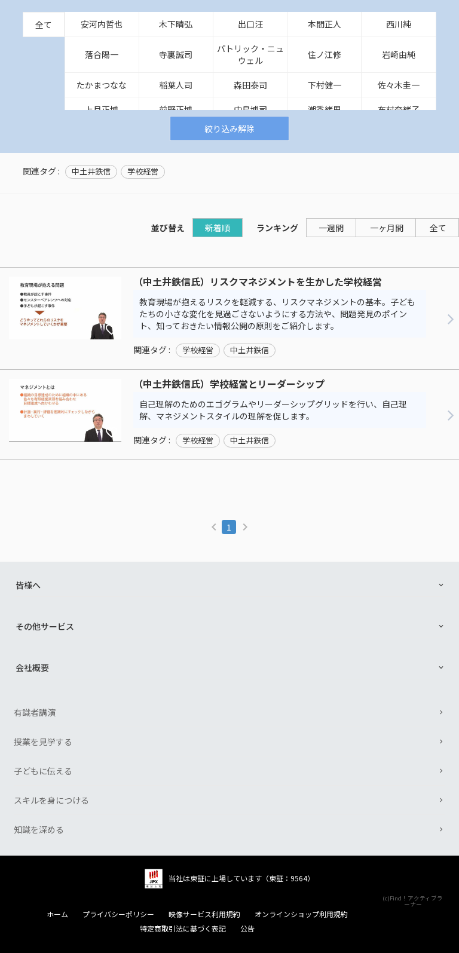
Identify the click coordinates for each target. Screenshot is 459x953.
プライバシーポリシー (118, 914)
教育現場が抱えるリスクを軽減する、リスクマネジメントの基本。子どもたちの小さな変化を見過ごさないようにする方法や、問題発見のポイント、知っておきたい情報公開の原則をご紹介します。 (277, 314)
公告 (247, 928)
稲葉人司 (175, 85)
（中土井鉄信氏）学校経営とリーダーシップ (229, 384)
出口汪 (250, 24)
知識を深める (39, 829)
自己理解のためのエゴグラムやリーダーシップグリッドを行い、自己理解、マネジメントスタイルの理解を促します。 (273, 410)
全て (43, 24)
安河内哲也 (102, 24)
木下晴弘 (175, 24)
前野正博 (175, 109)
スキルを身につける (51, 800)
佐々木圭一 (399, 85)
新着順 (217, 228)
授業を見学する (43, 741)
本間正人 (324, 24)
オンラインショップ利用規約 (301, 914)
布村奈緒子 (399, 109)
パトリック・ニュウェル (250, 54)
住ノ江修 (324, 54)
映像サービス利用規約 (204, 914)
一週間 (331, 228)
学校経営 (142, 171)
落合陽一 (101, 54)
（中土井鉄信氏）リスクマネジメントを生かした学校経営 (257, 282)
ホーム (57, 914)
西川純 (398, 24)
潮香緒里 (324, 109)
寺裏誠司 (175, 54)
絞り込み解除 (229, 128)
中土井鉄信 (91, 171)
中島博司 (250, 109)
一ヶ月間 (386, 228)
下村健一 (324, 85)
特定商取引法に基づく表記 (183, 928)
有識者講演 (35, 712)
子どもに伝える (43, 771)
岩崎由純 (398, 54)
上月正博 (101, 109)
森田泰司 (250, 85)
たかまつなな (101, 85)
